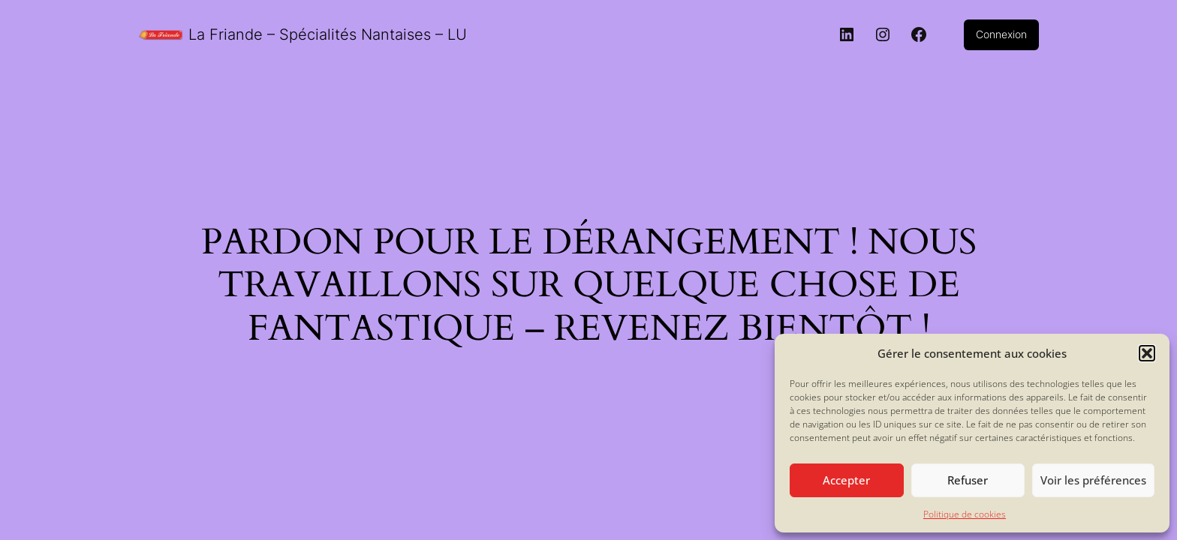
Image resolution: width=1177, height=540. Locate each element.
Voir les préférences (1093, 480)
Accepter (846, 480)
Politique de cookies (964, 514)
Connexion (1001, 34)
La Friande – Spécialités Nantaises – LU (327, 35)
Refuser (967, 480)
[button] (1146, 353)
